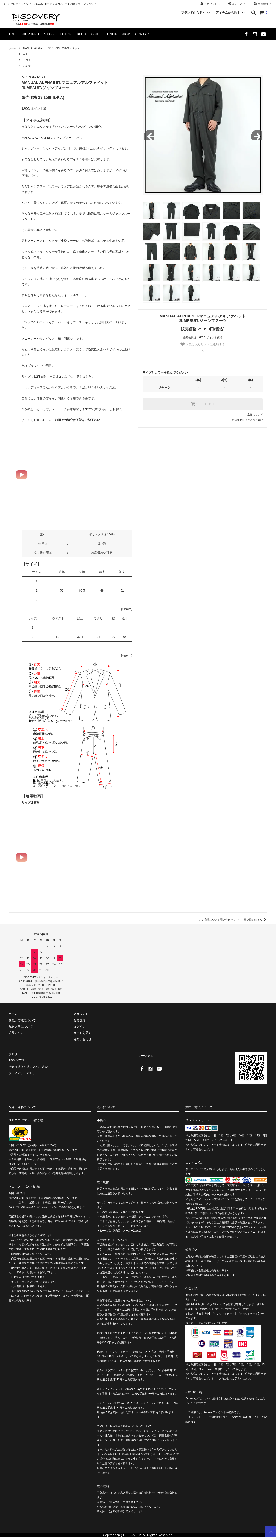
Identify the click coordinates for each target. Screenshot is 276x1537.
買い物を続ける (255, 919)
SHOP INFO (29, 34)
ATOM (21, 1060)
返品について (255, 414)
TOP (12, 34)
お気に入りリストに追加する (202, 344)
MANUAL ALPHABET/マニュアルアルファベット (51, 48)
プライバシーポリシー (24, 1073)
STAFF (49, 34)
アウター (28, 59)
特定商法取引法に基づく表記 (28, 1067)
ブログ (13, 1054)
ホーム (12, 48)
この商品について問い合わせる (220, 919)
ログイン (236, 3)
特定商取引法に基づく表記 (247, 420)
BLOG (81, 34)
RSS (12, 1060)
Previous (149, 135)
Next (256, 135)
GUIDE (96, 34)
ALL (25, 54)
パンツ (27, 65)
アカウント (210, 3)
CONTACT (143, 34)
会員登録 (263, 3)
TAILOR (66, 34)
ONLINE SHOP (118, 34)
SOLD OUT (203, 404)
